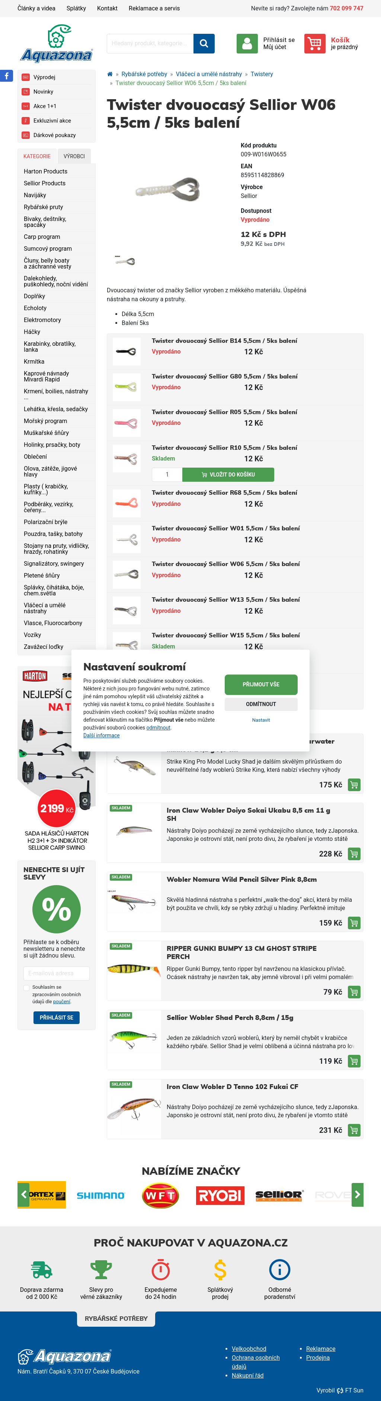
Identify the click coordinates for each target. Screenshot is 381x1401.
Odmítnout (261, 704)
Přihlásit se (56, 1018)
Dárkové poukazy (49, 135)
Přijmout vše (261, 685)
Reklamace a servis (154, 8)
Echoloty (35, 308)
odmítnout (158, 728)
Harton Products (45, 171)
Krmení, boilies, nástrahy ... (56, 394)
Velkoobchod (249, 1348)
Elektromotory (42, 320)
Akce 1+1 (39, 106)
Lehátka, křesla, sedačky (56, 409)
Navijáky (35, 195)
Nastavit (261, 720)
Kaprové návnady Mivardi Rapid (46, 376)
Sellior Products (44, 183)
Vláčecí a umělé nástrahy (44, 608)
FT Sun (350, 1390)
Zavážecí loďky (43, 646)
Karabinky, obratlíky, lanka (50, 346)
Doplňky (34, 296)
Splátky (76, 8)
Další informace (101, 735)
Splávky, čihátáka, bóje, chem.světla (54, 590)
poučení (61, 1001)
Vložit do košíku (228, 475)
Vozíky (32, 634)
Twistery (262, 74)
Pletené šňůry (42, 575)
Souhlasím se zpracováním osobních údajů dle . (56, 994)
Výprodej (38, 77)
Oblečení (35, 456)
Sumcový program (48, 248)
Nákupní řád (248, 1375)
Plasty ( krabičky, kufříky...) (46, 489)
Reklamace (321, 1348)
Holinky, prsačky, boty (52, 444)
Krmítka (34, 361)
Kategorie (37, 156)
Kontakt (107, 8)
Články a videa (36, 8)
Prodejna (318, 1357)
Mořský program (45, 421)
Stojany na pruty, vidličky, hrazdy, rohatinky (56, 548)
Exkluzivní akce (46, 120)
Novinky (37, 91)
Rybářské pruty (43, 207)
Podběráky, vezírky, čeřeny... (48, 507)
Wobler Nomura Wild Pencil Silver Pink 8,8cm (242, 880)
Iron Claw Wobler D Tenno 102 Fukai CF (232, 1087)
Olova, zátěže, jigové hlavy (50, 471)
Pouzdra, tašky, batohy (53, 533)
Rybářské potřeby (144, 74)
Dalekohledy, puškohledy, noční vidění (56, 281)
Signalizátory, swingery (54, 563)
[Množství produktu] (167, 475)
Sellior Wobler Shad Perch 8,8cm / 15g (230, 1018)
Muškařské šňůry (46, 432)
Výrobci (74, 156)
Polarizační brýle (45, 522)
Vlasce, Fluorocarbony (53, 623)
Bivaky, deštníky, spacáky (45, 221)
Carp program (42, 236)
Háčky (32, 331)
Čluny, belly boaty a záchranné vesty (47, 263)
